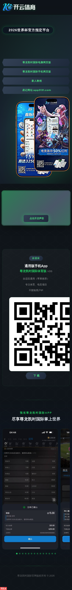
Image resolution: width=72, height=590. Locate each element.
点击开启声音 (37, 218)
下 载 (36, 375)
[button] (17, 553)
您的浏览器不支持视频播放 (36, 208)
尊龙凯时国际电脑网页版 (37, 62)
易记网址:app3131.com (36, 90)
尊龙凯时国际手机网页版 (37, 71)
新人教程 (37, 80)
